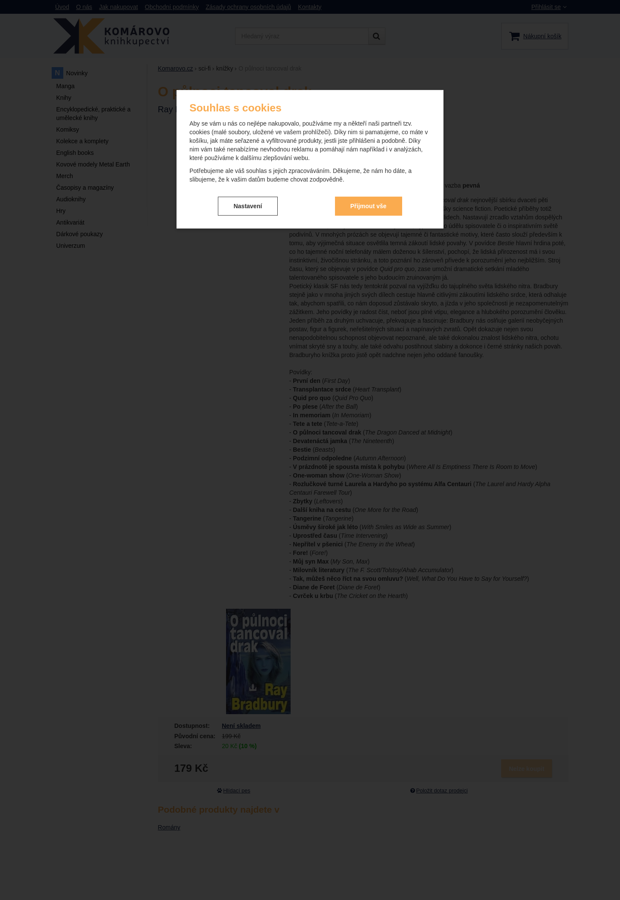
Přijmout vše (368, 199)
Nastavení (247, 199)
